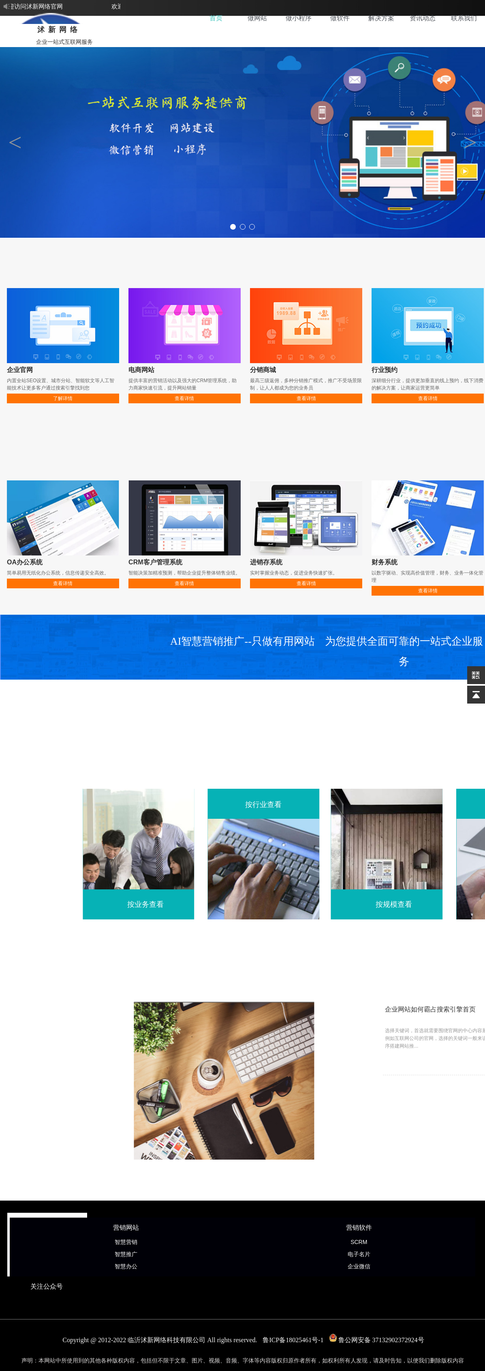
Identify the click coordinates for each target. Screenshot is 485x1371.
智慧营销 (126, 1242)
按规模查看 (422, 904)
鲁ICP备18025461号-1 (293, 1340)
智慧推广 (126, 1254)
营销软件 (359, 1227)
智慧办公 (126, 1266)
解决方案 (381, 18)
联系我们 (464, 18)
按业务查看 (174, 904)
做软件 (340, 18)
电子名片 (359, 1254)
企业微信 (359, 1266)
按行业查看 (292, 805)
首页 (215, 18)
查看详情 (184, 398)
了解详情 (63, 398)
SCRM (358, 1242)
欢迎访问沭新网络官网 (33, 6)
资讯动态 (423, 18)
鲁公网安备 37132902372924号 (376, 1340)
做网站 (257, 18)
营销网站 (126, 1227)
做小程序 (299, 18)
